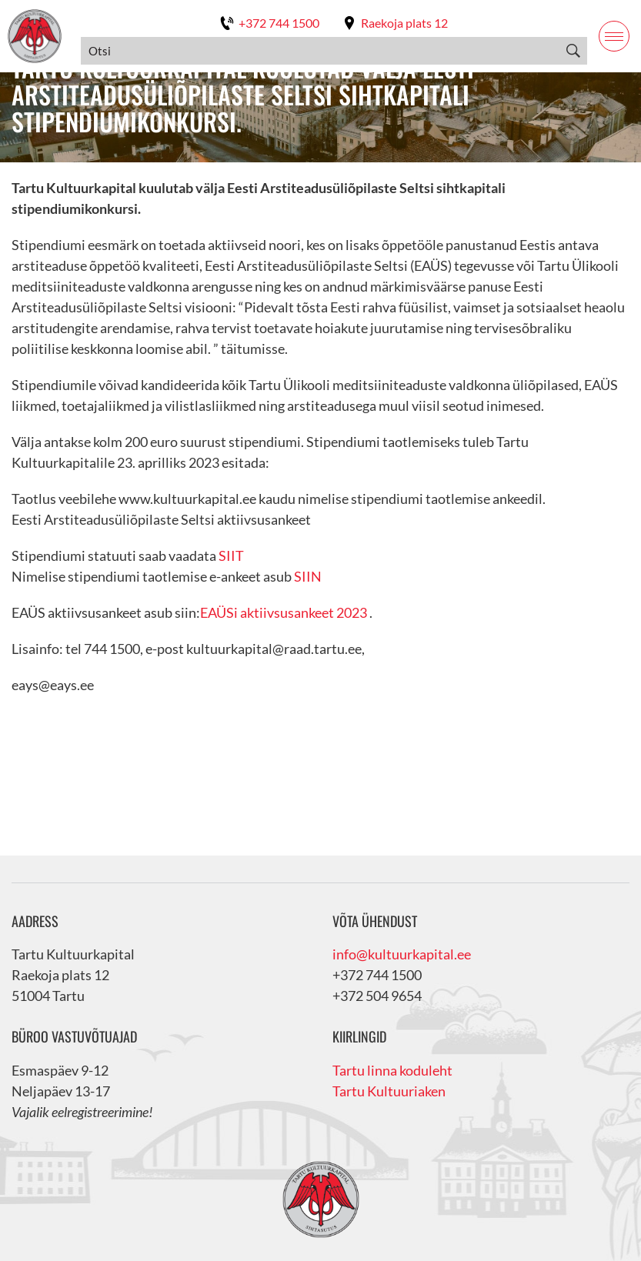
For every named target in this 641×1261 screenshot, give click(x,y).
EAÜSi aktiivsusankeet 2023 (283, 612)
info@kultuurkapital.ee (401, 954)
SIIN (307, 576)
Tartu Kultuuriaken (389, 1091)
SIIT (231, 555)
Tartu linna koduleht (392, 1070)
